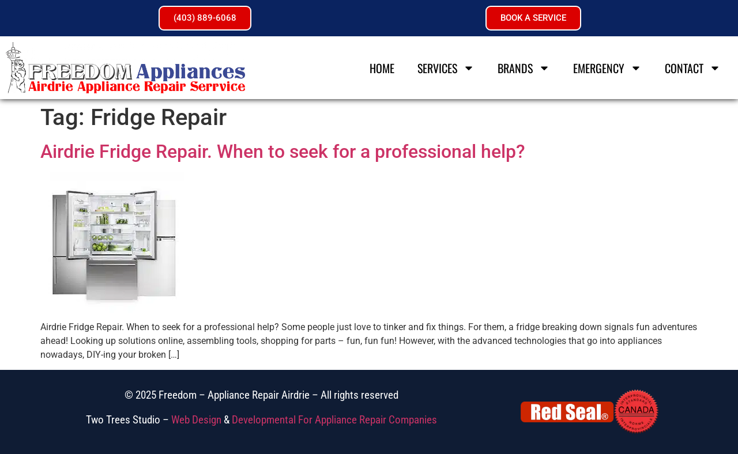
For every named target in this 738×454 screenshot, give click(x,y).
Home (382, 68)
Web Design (196, 419)
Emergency (607, 68)
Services (446, 68)
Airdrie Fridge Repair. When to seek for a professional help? (282, 151)
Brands (524, 68)
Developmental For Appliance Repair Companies (334, 419)
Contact (693, 68)
